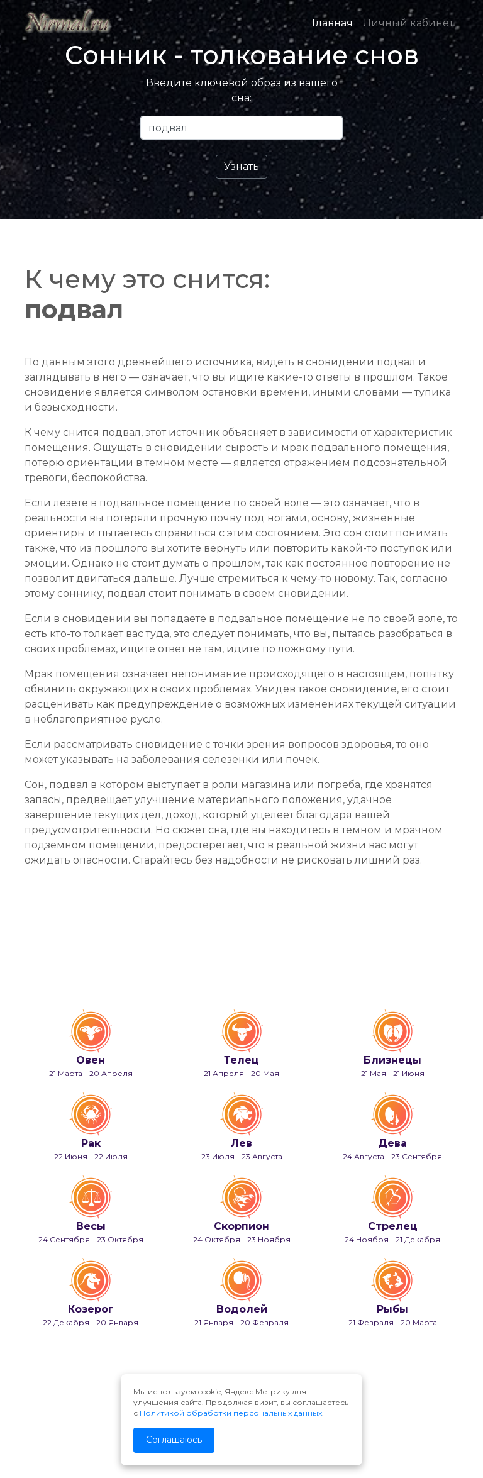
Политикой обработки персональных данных (231, 1413)
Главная (332, 23)
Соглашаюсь (174, 1439)
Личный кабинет (408, 23)
